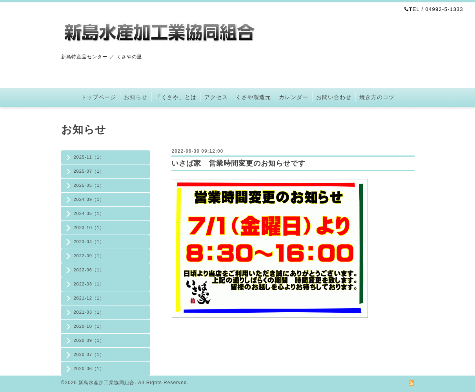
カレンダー (293, 97)
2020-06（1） (89, 368)
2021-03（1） (89, 312)
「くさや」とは (176, 97)
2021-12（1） (89, 298)
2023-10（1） (89, 227)
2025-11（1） (89, 157)
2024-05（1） (89, 213)
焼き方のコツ (377, 97)
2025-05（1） (89, 185)
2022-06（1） (89, 269)
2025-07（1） (89, 171)
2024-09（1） (89, 199)
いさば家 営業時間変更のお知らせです (238, 163)
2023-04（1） (89, 241)
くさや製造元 (253, 97)
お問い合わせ (333, 97)
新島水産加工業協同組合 (106, 382)
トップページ (98, 97)
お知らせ (135, 97)
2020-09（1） (89, 340)
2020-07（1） (89, 354)
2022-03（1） (89, 284)
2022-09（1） (89, 255)
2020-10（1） (89, 326)
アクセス (216, 97)
